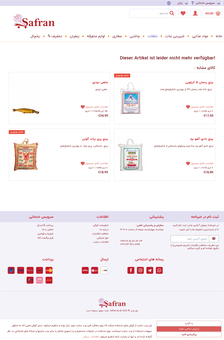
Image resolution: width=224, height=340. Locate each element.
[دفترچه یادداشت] (183, 13)
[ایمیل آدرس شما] (190, 238)
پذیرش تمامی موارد (189, 329)
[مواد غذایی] (199, 36)
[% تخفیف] (54, 36)
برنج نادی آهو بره (201, 139)
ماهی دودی (100, 82)
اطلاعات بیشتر (91, 336)
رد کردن (189, 323)
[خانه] (216, 36)
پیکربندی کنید (189, 334)
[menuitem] (178, 3)
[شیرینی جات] (173, 36)
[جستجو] (174, 12)
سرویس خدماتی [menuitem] (205, 3)
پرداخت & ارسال (45, 225)
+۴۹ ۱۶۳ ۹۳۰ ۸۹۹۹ (130, 244)
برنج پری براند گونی (95, 139)
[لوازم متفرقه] (94, 36)
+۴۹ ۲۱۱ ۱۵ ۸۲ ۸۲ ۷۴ (131, 241)
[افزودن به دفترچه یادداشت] (81, 106)
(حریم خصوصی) (181, 245)
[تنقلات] (151, 36)
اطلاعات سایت (100, 242)
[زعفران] (73, 36)
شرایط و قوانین (45, 233)
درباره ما (104, 229)
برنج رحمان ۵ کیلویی (199, 82)
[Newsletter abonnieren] (214, 238)
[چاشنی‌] (133, 36)
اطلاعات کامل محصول (96, 107)
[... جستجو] (152, 13)
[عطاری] (116, 36)
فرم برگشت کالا (45, 238)
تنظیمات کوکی (100, 225)
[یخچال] (34, 36)
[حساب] (195, 13)
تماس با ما (47, 229)
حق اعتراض (102, 238)
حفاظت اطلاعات (100, 233)
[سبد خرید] (212, 13)
